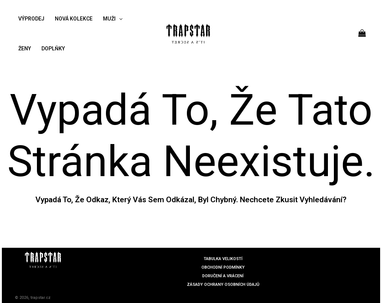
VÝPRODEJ (31, 19)
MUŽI (112, 19)
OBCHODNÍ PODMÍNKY (223, 267)
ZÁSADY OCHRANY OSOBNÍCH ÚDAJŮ (223, 284)
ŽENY (24, 48)
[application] (119, 19)
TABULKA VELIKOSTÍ (223, 258)
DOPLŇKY (53, 48)
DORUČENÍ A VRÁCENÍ (223, 276)
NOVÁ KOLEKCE (74, 19)
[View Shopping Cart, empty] (362, 33)
